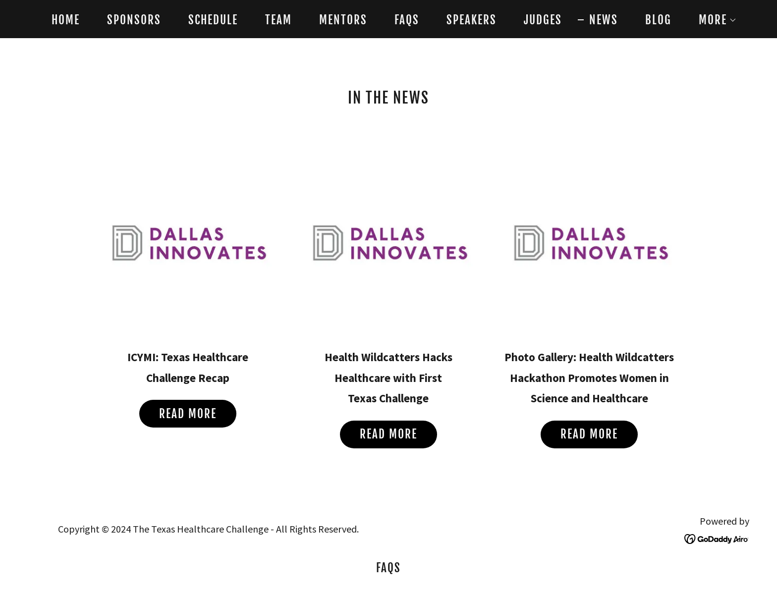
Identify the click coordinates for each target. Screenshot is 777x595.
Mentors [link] (343, 20)
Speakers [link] (471, 20)
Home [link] (66, 20)
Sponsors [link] (134, 20)
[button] (712, 20)
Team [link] (278, 20)
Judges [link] (543, 20)
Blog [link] (658, 20)
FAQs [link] (406, 20)
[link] (716, 538)
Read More (589, 434)
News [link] (603, 20)
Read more (188, 414)
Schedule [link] (213, 20)
